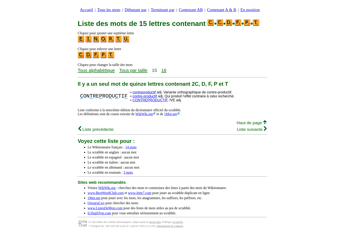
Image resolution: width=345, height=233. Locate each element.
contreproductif (144, 92)
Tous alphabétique (96, 70)
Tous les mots (108, 9)
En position (250, 9)
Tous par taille (133, 70)
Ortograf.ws (96, 203)
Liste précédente (96, 129)
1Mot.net (170, 114)
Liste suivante (252, 129)
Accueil (86, 9)
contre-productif (144, 96)
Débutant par (136, 9)
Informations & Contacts (170, 226)
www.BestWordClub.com (106, 193)
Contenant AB (191, 9)
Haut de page (252, 122)
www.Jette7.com (139, 193)
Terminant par (162, 9)
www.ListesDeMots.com (105, 208)
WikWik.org (144, 114)
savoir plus (155, 222)
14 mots (130, 147)
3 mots (128, 172)
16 (163, 70)
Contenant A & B (221, 9)
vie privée (177, 222)
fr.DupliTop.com (99, 213)
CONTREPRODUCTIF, (150, 100)
